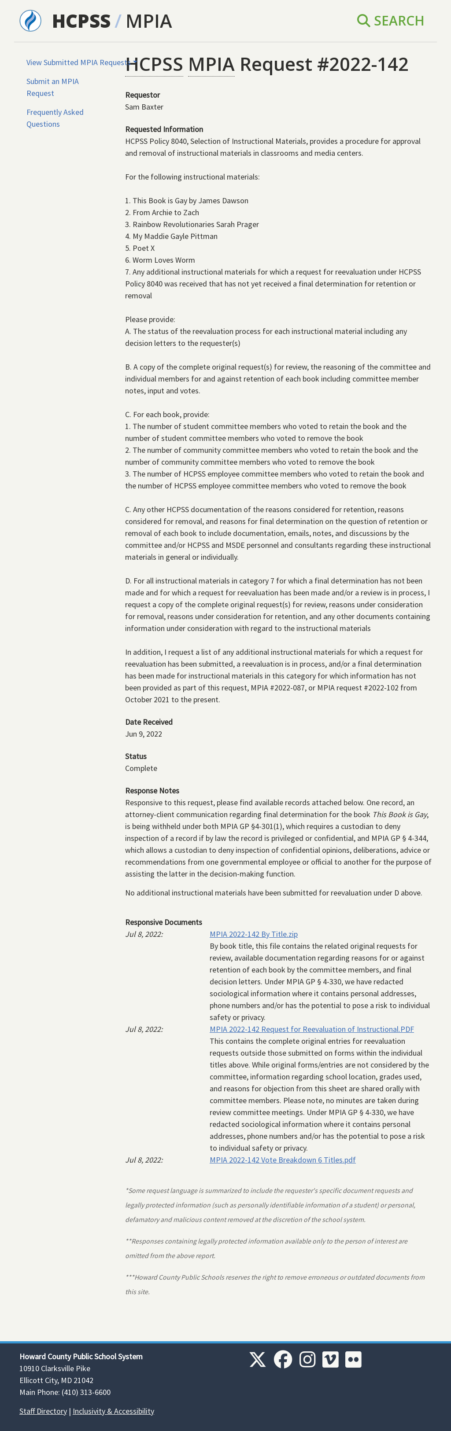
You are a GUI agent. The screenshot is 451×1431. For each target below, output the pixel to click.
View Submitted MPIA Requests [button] (78, 62)
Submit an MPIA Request (52, 87)
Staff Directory (43, 1411)
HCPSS (81, 20)
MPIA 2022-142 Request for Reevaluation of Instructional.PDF (312, 1029)
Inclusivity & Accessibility (113, 1411)
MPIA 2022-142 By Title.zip (254, 934)
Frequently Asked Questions (55, 118)
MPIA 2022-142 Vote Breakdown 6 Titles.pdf (283, 1160)
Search (391, 20)
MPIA (149, 20)
